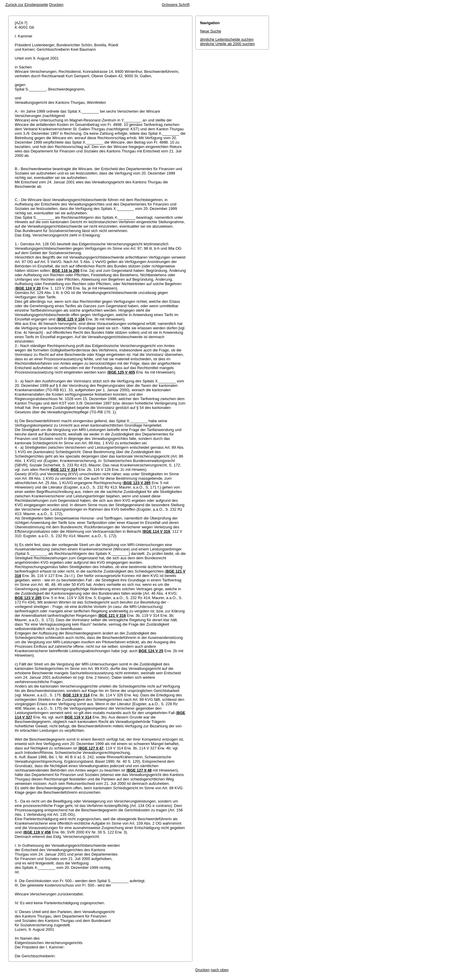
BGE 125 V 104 (71, 319)
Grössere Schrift (175, 4)
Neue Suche (210, 31)
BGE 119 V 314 (76, 695)
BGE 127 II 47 (91, 748)
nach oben (220, 970)
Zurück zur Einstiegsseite (26, 4)
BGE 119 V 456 (37, 832)
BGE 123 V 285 (137, 483)
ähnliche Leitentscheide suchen (226, 39)
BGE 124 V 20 (28, 288)
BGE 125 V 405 (121, 372)
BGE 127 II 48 (139, 770)
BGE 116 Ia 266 (65, 270)
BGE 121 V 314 (63, 469)
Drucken (56, 4)
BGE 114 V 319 (156, 531)
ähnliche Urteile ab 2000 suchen (227, 44)
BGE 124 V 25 (150, 651)
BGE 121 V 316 (112, 615)
